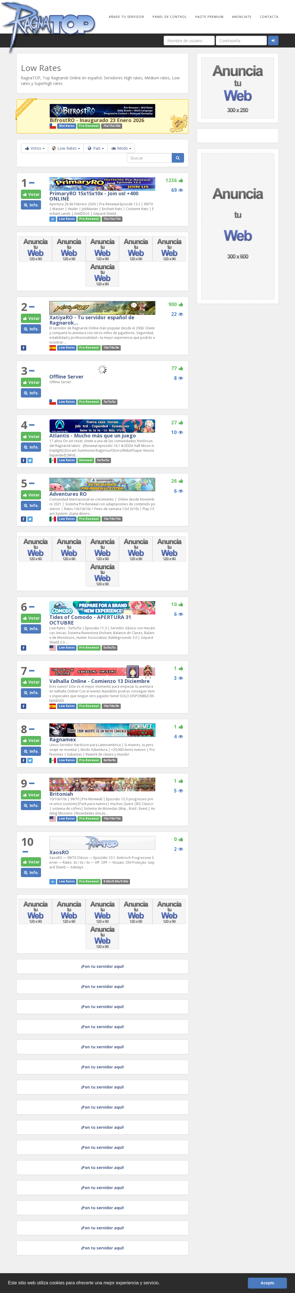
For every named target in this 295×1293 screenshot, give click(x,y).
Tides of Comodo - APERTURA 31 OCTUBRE (90, 620)
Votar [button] (31, 194)
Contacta (269, 17)
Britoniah (61, 793)
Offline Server (66, 376)
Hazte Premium (209, 17)
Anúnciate (242, 17)
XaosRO (59, 852)
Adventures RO (68, 493)
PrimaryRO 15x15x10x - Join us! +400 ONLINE (93, 196)
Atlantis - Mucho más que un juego (92, 435)
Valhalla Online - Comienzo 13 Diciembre (99, 681)
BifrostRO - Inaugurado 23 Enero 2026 (97, 120)
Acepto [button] (267, 1283)
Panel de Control (170, 17)
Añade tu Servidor (126, 17)
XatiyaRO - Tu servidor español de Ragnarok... (91, 320)
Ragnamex (62, 739)
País (95, 148)
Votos (35, 148)
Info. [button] (31, 205)
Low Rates (66, 148)
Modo (121, 148)
